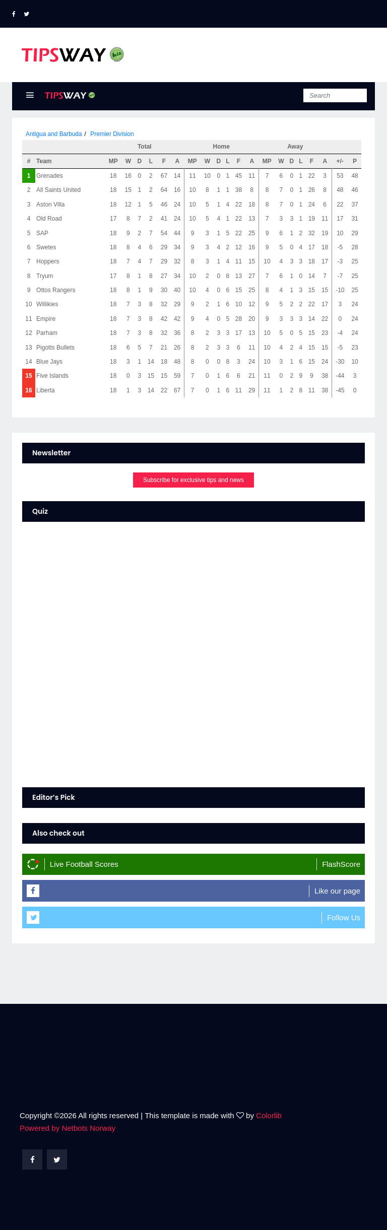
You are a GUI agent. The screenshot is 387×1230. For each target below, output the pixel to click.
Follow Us (343, 917)
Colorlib (269, 1115)
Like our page (337, 890)
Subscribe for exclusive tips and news (193, 480)
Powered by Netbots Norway (67, 1128)
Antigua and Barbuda (54, 134)
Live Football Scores (84, 864)
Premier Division (113, 134)
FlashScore (341, 864)
